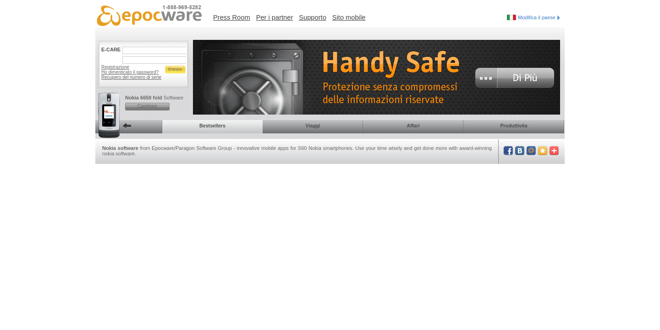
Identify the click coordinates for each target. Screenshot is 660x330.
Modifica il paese (539, 17)
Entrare (175, 69)
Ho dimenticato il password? (130, 72)
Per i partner (274, 17)
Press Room (231, 17)
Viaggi (313, 125)
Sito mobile (349, 17)
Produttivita (513, 125)
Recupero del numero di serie (131, 77)
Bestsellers (212, 125)
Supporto (312, 17)
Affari (413, 125)
